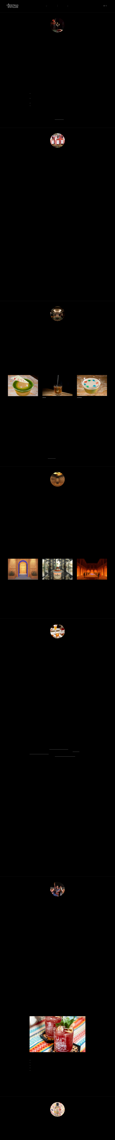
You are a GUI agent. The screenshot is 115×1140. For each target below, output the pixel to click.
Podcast (93, 5)
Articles (52, 5)
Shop (87, 5)
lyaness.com (59, 119)
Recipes (63, 5)
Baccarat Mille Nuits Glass (58, 748)
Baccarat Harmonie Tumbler (65, 755)
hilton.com (52, 457)
